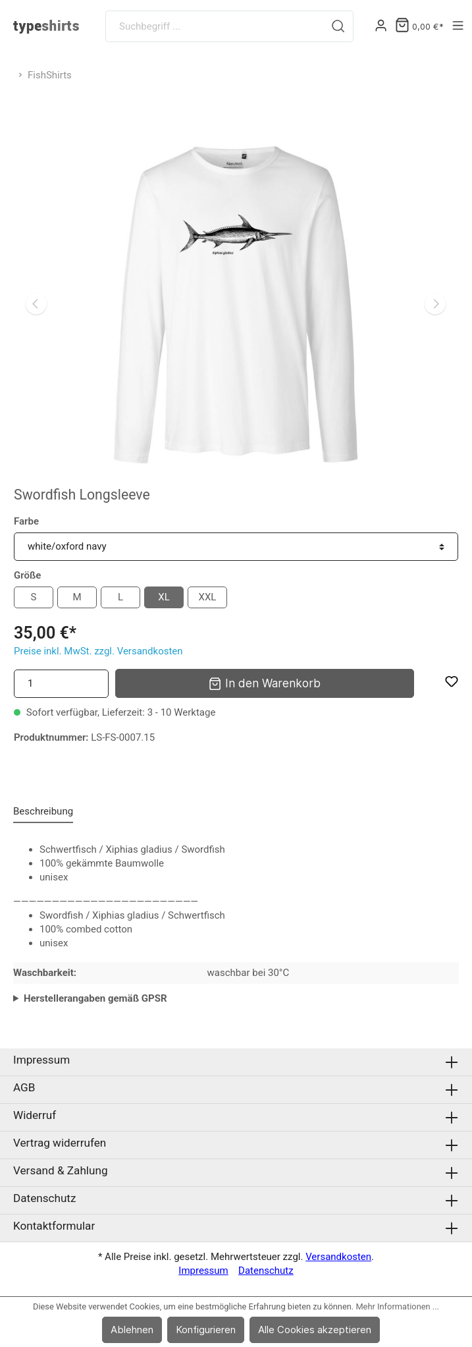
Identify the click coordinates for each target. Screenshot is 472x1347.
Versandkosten (338, 1257)
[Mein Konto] (381, 26)
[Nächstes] (435, 303)
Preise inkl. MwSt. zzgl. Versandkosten (98, 651)
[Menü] (458, 26)
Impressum (41, 1059)
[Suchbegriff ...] (215, 26)
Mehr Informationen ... (397, 1306)
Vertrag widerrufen (59, 1142)
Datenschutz (44, 1198)
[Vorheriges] (36, 303)
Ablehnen (132, 1329)
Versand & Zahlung (60, 1170)
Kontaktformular (54, 1225)
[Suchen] (338, 26)
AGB (24, 1087)
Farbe (26, 521)
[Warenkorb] (419, 27)
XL (163, 597)
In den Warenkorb (264, 682)
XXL (208, 597)
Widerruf (34, 1115)
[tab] (43, 811)
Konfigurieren (206, 1329)
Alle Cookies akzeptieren (314, 1329)
